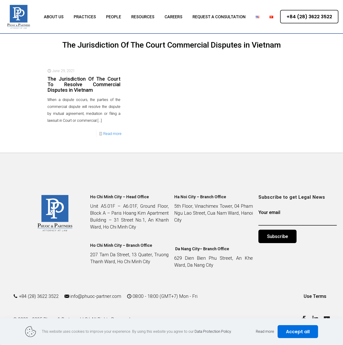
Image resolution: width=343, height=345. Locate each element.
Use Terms (315, 296)
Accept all (298, 331)
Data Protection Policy (213, 331)
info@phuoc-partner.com (95, 296)
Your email (297, 218)
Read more (112, 133)
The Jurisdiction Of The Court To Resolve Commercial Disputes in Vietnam (83, 84)
